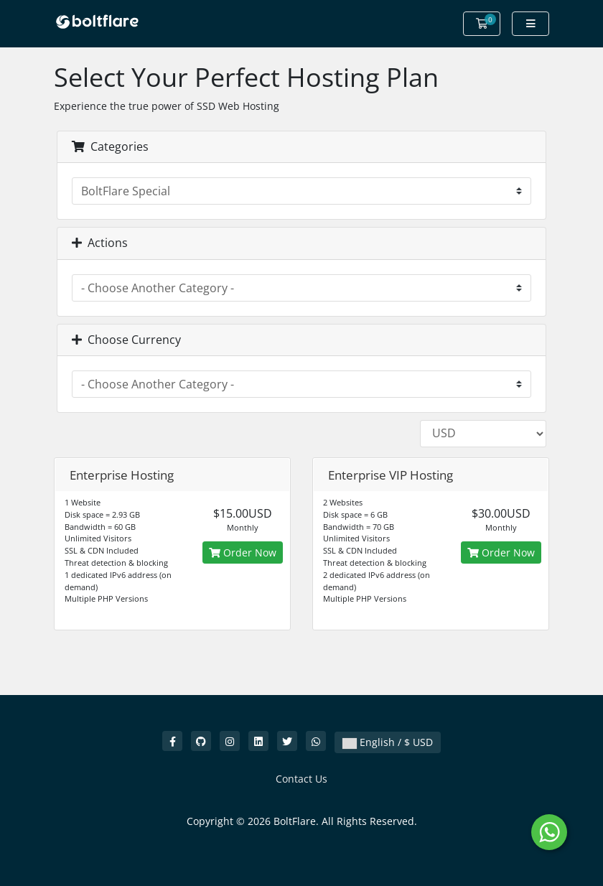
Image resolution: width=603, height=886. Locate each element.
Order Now (242, 552)
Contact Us (301, 778)
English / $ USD (387, 742)
